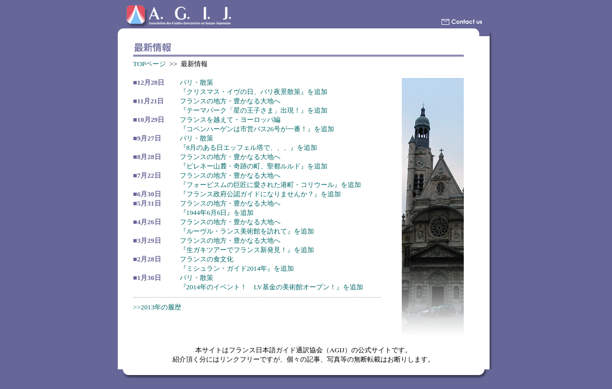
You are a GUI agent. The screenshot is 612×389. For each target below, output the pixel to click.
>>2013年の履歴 (157, 307)
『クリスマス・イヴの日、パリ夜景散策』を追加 (253, 92)
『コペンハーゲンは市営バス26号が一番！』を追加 (257, 129)
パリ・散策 (196, 82)
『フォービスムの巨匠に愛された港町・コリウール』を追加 (270, 185)
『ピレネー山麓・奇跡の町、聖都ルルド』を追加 (253, 166)
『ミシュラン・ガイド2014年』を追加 (237, 268)
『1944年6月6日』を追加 (217, 212)
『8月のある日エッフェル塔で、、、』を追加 (249, 147)
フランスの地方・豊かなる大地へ (230, 101)
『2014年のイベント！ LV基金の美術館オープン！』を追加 (271, 287)
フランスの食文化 (206, 259)
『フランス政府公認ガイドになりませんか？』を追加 (260, 194)
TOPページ (149, 64)
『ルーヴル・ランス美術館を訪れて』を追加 (247, 231)
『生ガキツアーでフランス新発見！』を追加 (247, 250)
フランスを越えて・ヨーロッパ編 (230, 119)
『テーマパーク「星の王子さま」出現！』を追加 (253, 110)
